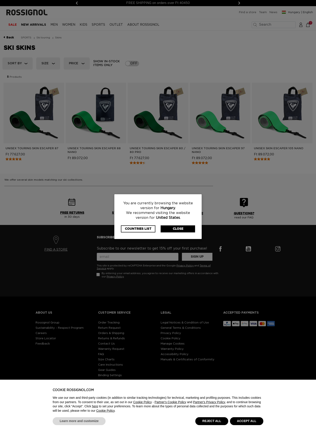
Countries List (138, 228)
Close (178, 228)
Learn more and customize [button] (79, 421)
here (95, 406)
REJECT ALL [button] (211, 421)
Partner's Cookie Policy (170, 402)
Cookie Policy (142, 402)
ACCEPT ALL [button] (246, 421)
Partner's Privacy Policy (209, 402)
